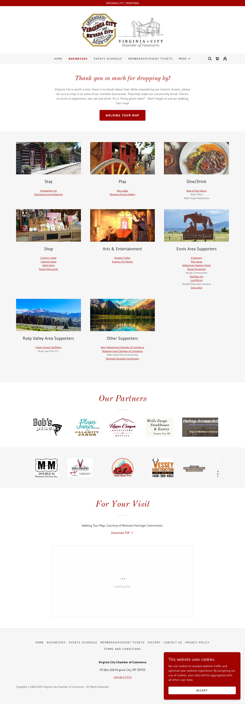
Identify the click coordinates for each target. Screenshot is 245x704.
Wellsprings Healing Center (196, 265)
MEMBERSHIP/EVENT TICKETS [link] (150, 58)
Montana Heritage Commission (122, 358)
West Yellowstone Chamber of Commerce (122, 347)
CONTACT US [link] (173, 642)
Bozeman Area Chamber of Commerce (122, 351)
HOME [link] (58, 58)
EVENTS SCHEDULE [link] (108, 58)
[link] (122, 29)
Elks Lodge (122, 190)
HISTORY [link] (154, 642)
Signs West (196, 287)
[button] (185, 58)
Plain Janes (196, 261)
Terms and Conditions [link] (122, 649)
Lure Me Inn (196, 280)
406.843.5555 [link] (123, 677)
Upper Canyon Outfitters (48, 347)
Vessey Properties (196, 269)
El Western (196, 257)
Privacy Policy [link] (197, 642)
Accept (202, 690)
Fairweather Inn (48, 190)
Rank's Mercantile (48, 269)
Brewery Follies (122, 257)
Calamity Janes (48, 261)
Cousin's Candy (48, 257)
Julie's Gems (48, 265)
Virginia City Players (122, 261)
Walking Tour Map (123, 115)
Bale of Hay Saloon (197, 190)
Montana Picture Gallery (122, 194)
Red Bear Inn (196, 276)
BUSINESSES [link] (78, 58)
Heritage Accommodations (48, 194)
